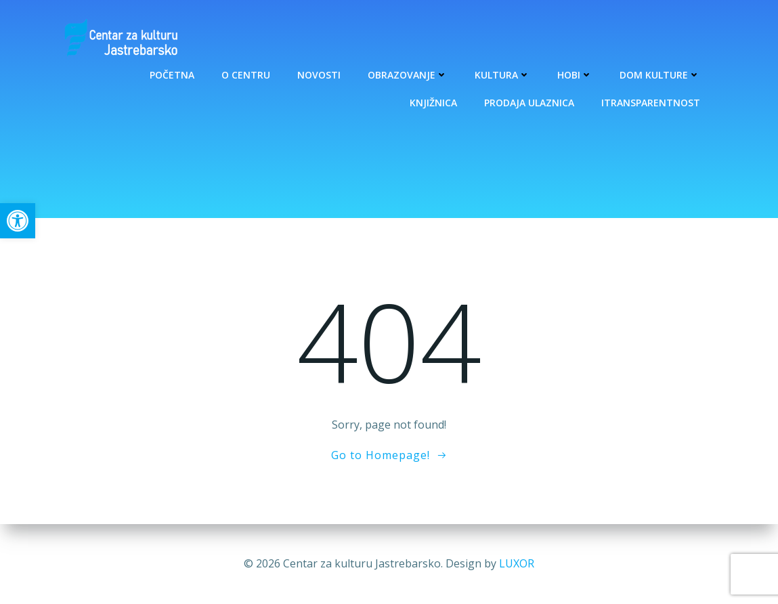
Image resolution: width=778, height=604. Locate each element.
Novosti (319, 74)
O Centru (246, 74)
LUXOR (516, 563)
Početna (172, 74)
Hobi (575, 74)
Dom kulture (660, 74)
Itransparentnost (651, 102)
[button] (17, 220)
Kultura (503, 74)
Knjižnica (434, 102)
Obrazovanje (408, 74)
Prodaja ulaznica (530, 102)
